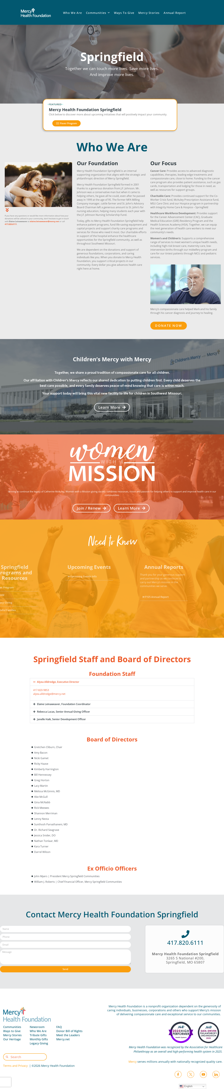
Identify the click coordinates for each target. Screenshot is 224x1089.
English (186, 1086)
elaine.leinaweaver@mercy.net (44, 221)
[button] (185, 284)
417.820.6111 (11, 224)
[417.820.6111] (185, 934)
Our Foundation (97, 163)
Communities (98, 12)
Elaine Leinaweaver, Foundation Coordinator (64, 704)
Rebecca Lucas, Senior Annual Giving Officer (63, 711)
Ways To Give (124, 13)
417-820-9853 (41, 690)
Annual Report (175, 13)
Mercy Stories (149, 13)
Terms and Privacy (16, 1066)
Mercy (133, 1061)
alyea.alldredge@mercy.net (49, 694)
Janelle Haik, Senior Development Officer (61, 719)
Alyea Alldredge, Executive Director (58, 682)
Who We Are (72, 13)
